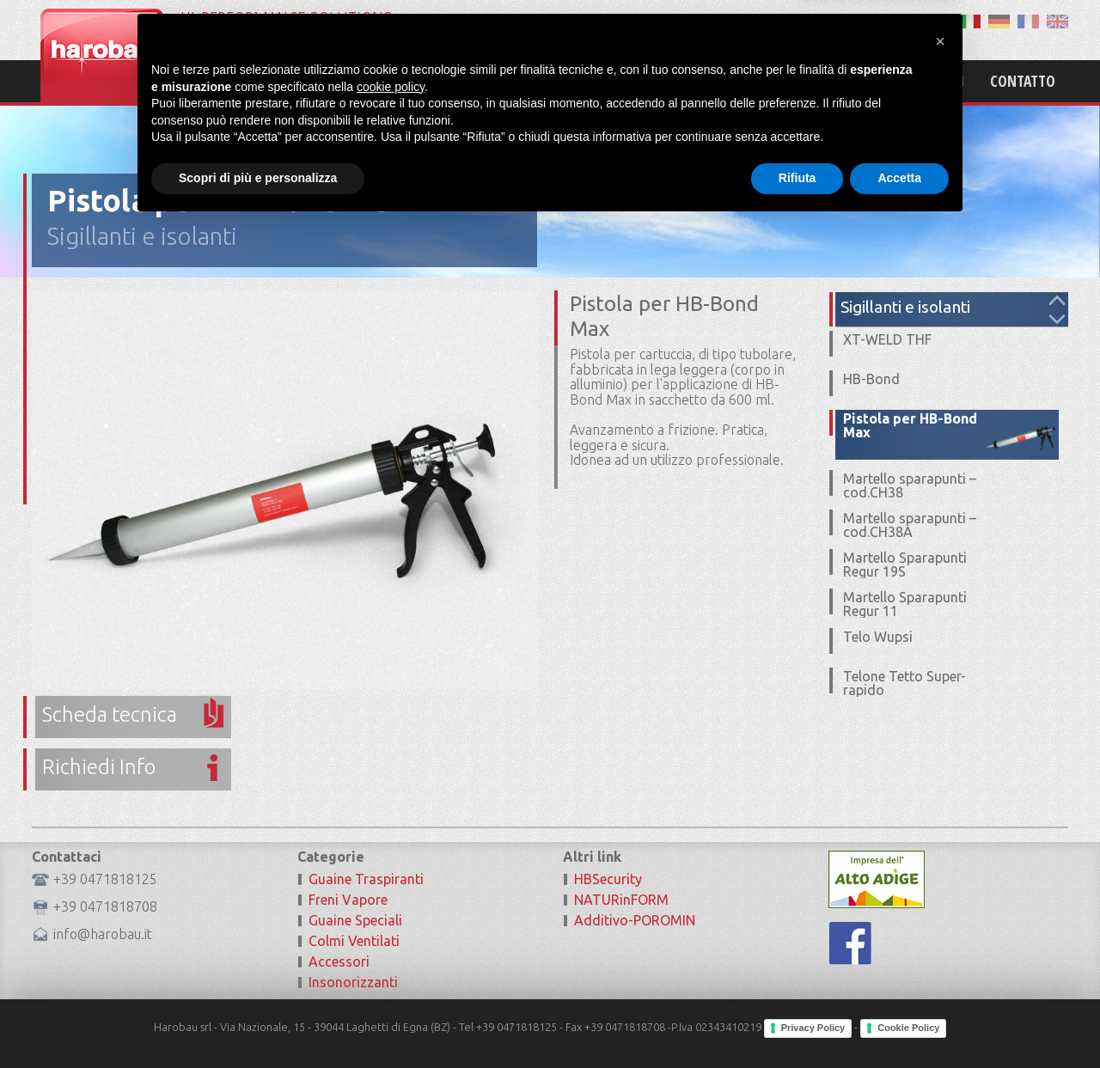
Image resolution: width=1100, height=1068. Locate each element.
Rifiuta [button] (797, 1021)
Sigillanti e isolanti (142, 236)
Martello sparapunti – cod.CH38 (909, 485)
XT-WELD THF (887, 339)
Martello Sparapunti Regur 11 (905, 604)
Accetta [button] (899, 1021)
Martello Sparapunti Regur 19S (905, 564)
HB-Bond (871, 379)
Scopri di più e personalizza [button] (258, 1021)
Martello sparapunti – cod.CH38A (909, 525)
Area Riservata (918, 24)
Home (653, 80)
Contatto (1022, 80)
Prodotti (808, 80)
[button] (940, 884)
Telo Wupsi (878, 637)
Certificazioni (915, 80)
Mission (724, 80)
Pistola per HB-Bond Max (910, 425)
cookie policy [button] (391, 930)
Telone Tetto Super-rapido (904, 683)
